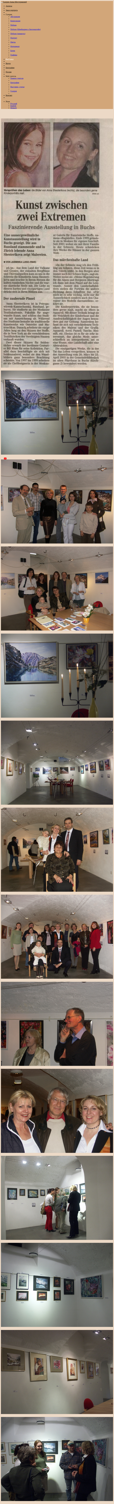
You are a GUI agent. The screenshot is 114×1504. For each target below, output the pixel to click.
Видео (8, 63)
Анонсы (9, 6)
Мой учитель (11, 76)
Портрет (13, 38)
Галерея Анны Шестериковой (15, 2)
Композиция (15, 21)
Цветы (13, 42)
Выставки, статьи (17, 87)
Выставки (10, 59)
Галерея (9, 14)
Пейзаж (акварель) (17, 34)
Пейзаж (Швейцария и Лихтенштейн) (25, 29)
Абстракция (15, 17)
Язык (8, 101)
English (13, 106)
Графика (13, 55)
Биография (10, 68)
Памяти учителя (16, 78)
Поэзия (8, 72)
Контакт (9, 95)
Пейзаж (13, 25)
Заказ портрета (12, 10)
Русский (13, 104)
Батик (12, 51)
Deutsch (13, 108)
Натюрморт (15, 46)
